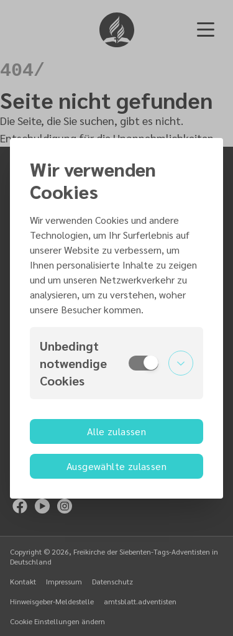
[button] (116, 363)
